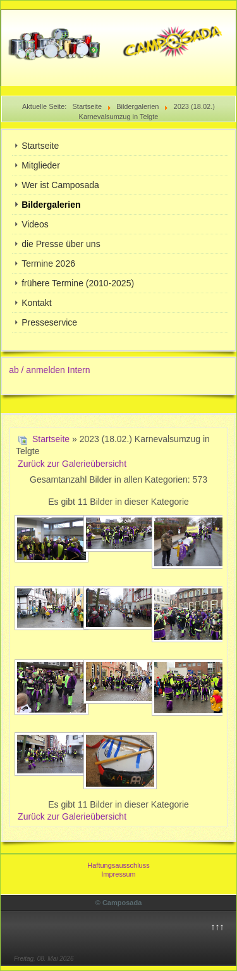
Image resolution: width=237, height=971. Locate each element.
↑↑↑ (217, 927)
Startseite (40, 146)
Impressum (118, 874)
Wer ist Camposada (60, 185)
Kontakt (36, 303)
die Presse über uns (60, 244)
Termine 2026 (48, 263)
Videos (35, 224)
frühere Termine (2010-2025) (77, 283)
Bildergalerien (50, 205)
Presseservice (49, 322)
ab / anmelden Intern (49, 370)
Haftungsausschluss (118, 865)
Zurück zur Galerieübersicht (72, 464)
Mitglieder (40, 165)
